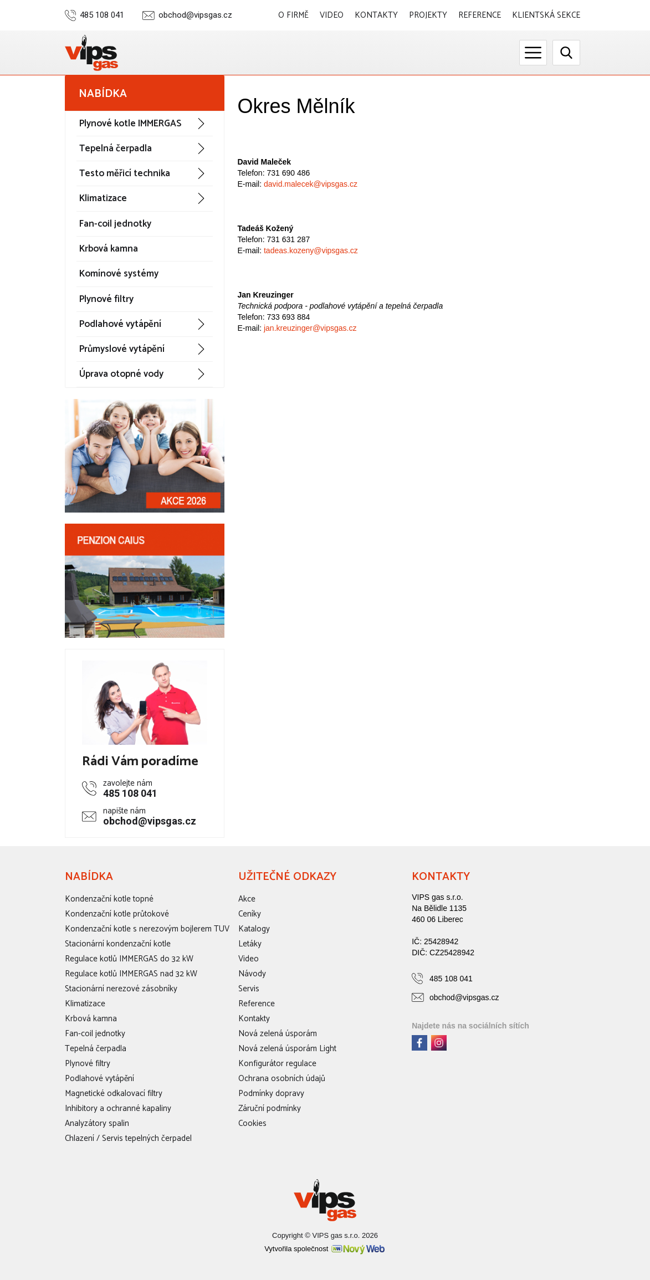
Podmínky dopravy (271, 1093)
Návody (252, 974)
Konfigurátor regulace (277, 1063)
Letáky (250, 944)
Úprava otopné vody (121, 374)
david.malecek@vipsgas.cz (310, 184)
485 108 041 (102, 15)
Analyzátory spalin (97, 1123)
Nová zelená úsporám (277, 1034)
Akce (246, 899)
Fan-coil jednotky (115, 224)
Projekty (428, 15)
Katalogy (254, 929)
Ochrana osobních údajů (281, 1078)
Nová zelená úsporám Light (287, 1049)
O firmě (293, 15)
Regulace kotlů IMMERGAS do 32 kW (129, 959)
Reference (479, 15)
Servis (248, 989)
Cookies (252, 1123)
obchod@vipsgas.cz (195, 15)
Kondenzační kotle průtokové (117, 914)
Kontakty (376, 15)
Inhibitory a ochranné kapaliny (118, 1108)
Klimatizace (103, 198)
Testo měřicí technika (124, 173)
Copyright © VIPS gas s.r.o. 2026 (325, 1235)
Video (332, 15)
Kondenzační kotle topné (109, 899)
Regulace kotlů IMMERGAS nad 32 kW (131, 974)
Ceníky (249, 914)
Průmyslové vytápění (122, 349)
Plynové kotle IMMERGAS (130, 123)
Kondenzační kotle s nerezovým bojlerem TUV (147, 929)
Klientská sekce (546, 15)
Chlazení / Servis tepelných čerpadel (128, 1138)
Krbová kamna (108, 249)
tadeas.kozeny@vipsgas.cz (311, 250)
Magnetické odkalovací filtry (113, 1093)
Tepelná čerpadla (115, 148)
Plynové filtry (106, 299)
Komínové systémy (118, 273)
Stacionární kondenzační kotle (118, 944)
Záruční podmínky (269, 1108)
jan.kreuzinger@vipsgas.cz (310, 328)
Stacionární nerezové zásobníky (121, 989)
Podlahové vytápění (120, 324)
